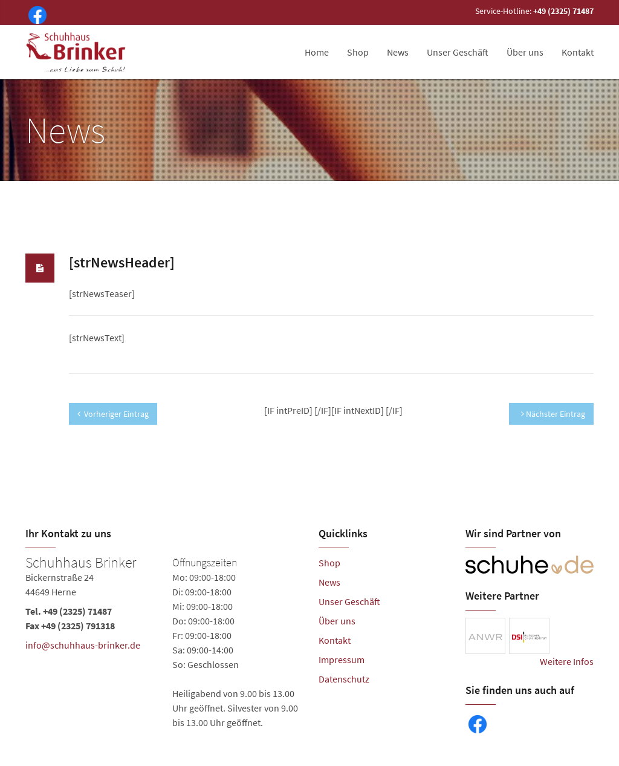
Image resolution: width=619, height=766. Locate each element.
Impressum (342, 659)
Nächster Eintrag (553, 413)
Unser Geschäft (457, 52)
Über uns (525, 52)
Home (317, 52)
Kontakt (578, 52)
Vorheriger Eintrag (113, 413)
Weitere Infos (567, 661)
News (398, 52)
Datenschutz (344, 679)
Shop (358, 52)
